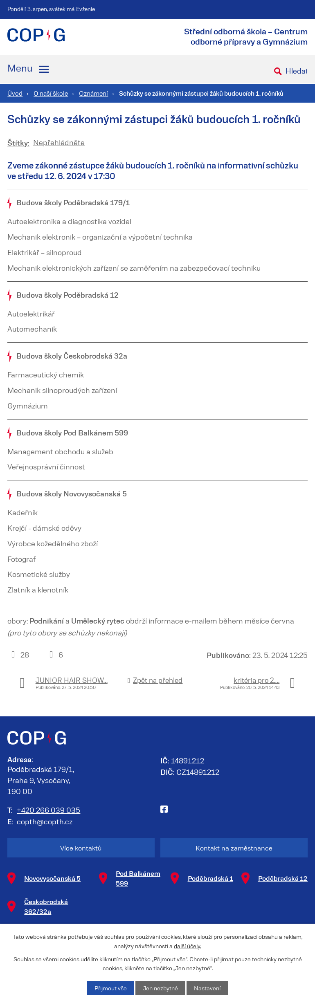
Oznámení (93, 93)
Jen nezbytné (160, 988)
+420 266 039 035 (48, 810)
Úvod (14, 93)
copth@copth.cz (44, 821)
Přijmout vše (110, 988)
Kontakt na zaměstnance (234, 848)
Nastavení (207, 988)
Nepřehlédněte (59, 142)
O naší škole (51, 93)
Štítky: (18, 142)
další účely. (187, 945)
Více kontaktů (80, 848)
